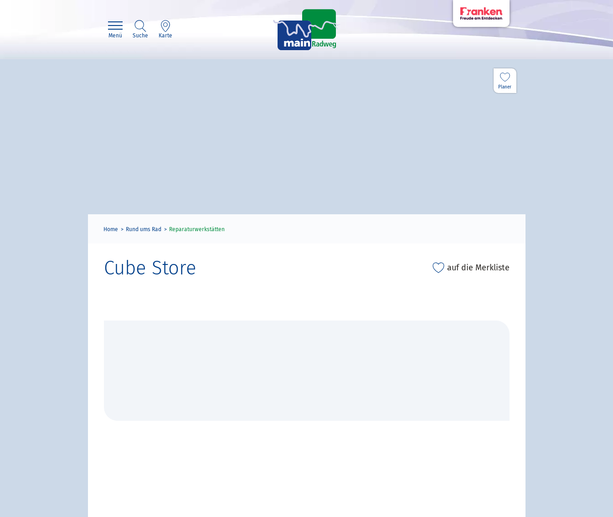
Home (110, 229)
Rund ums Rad (143, 229)
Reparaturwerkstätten (197, 229)
